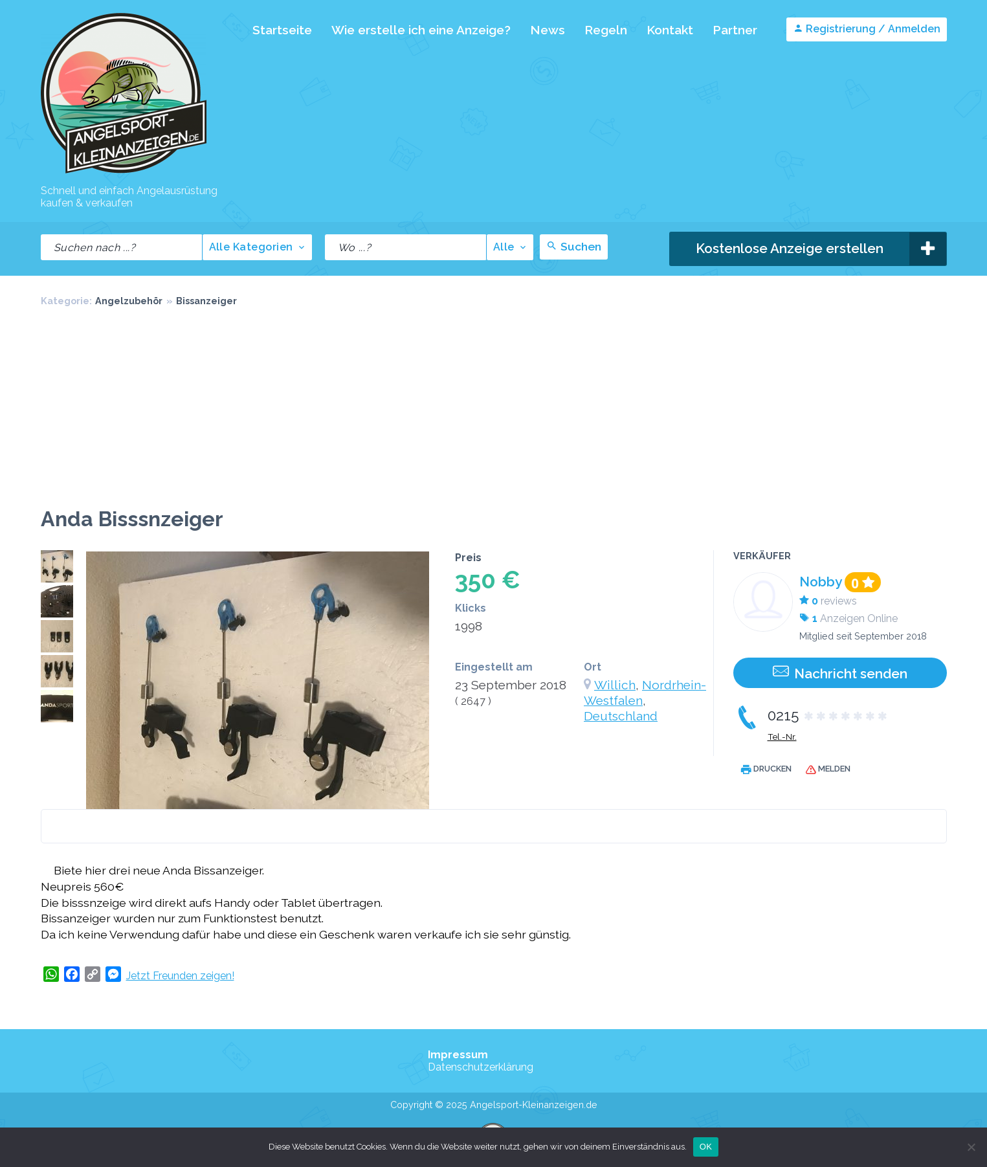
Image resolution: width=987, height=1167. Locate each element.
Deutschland (621, 716)
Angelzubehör (128, 300)
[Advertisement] (493, 409)
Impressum (458, 1055)
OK (706, 1146)
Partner (735, 30)
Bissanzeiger (206, 300)
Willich (615, 685)
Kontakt (670, 30)
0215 (828, 715)
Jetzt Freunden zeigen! (180, 976)
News (547, 30)
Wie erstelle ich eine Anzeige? (421, 30)
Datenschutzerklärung (480, 1067)
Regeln (605, 30)
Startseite (282, 30)
